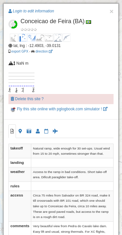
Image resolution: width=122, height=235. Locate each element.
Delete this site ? (27, 99)
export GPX (19, 51)
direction (43, 51)
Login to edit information (31, 11)
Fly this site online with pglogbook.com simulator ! (59, 109)
